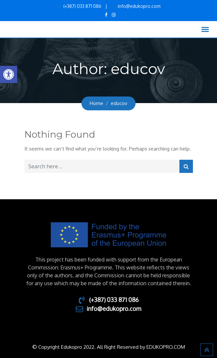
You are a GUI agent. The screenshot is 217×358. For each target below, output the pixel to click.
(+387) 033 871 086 (81, 6)
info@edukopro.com (139, 6)
